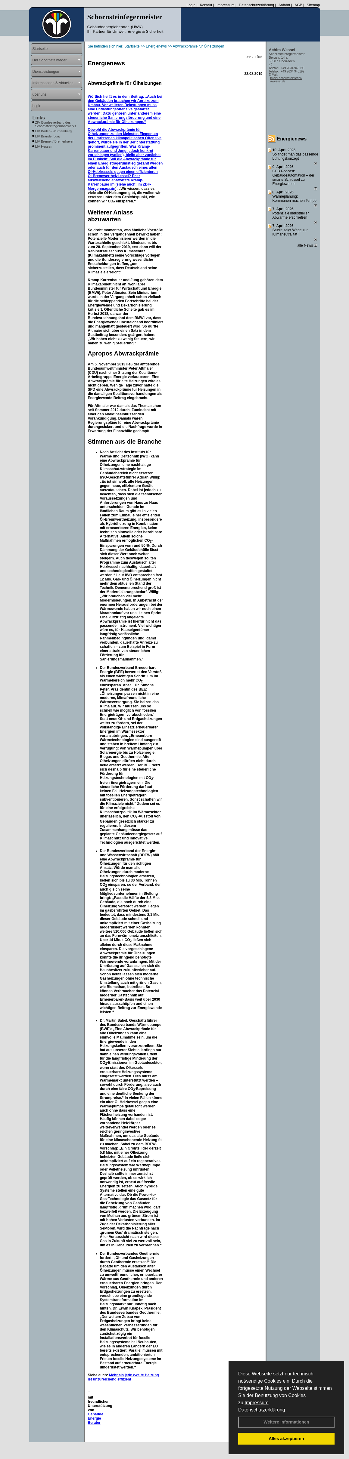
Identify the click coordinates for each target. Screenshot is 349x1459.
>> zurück (255, 57)
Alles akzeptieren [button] (286, 1438)
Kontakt (206, 5)
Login (190, 5)
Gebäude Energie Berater (95, 1418)
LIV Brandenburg (47, 136)
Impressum (256, 1402)
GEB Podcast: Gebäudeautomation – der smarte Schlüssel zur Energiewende (293, 177)
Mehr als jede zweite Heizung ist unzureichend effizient (123, 1377)
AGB (298, 5)
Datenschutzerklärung (261, 1409)
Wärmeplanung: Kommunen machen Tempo (295, 198)
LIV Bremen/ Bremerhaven (54, 141)
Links (39, 117)
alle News (307, 245)
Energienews (292, 138)
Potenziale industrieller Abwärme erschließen (291, 215)
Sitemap (313, 5)
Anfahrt (284, 5)
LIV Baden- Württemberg (53, 131)
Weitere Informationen (286, 1422)
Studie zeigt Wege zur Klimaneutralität (290, 232)
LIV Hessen (43, 146)
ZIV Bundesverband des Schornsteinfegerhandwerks (55, 124)
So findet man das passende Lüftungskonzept (295, 156)
